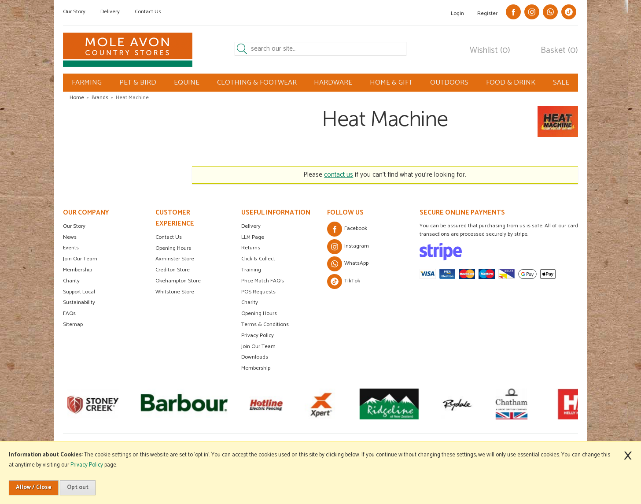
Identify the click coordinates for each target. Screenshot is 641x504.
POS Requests (258, 291)
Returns (250, 247)
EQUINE (186, 82)
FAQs (69, 313)
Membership (77, 269)
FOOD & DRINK (510, 82)
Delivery (110, 11)
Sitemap (73, 324)
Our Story (74, 11)
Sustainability (79, 302)
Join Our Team (80, 258)
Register (487, 13)
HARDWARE (333, 82)
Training (251, 269)
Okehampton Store (178, 280)
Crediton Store (172, 269)
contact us (338, 174)
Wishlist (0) (490, 51)
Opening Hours (173, 248)
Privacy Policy (257, 335)
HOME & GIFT (391, 82)
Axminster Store (174, 258)
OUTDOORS (449, 82)
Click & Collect (258, 258)
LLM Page (252, 237)
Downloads (254, 357)
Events (71, 247)
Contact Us (148, 11)
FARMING (87, 82)
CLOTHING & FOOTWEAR (257, 82)
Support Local (79, 291)
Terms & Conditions (265, 324)
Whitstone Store (174, 291)
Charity (71, 280)
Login (457, 13)
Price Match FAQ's (262, 280)
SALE (561, 82)
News (70, 237)
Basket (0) (559, 51)
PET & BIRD (137, 82)
